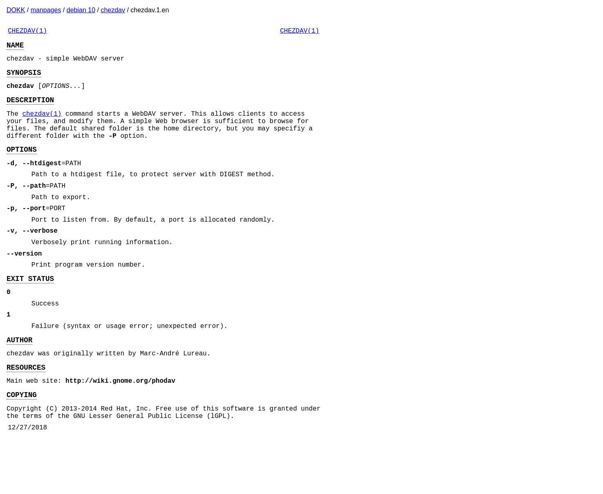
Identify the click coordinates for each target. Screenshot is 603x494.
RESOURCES (26, 414)
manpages (46, 10)
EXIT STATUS (30, 314)
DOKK (16, 10)
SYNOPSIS (24, 78)
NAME (15, 48)
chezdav (113, 10)
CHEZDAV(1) (27, 31)
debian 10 (81, 10)
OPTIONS (22, 167)
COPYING (22, 445)
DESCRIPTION (30, 109)
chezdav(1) (41, 124)
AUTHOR (19, 383)
